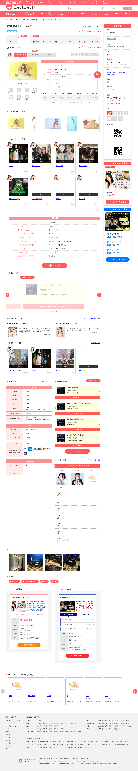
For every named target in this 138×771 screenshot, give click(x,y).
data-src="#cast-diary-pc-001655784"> (18, 159)
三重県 (56, 726)
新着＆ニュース (59, 42)
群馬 (124, 4)
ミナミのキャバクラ (83, 741)
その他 (130, 4)
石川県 (111, 723)
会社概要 (82, 758)
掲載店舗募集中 (64, 758)
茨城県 (39, 723)
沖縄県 (79, 732)
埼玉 (114, 4)
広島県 (56, 729)
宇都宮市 (25, 19)
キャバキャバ (10, 19)
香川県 (105, 729)
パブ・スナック (10, 729)
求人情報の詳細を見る (29, 645)
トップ (20, 54)
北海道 (39, 720)
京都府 (105, 726)
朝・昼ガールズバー (11, 743)
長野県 (127, 723)
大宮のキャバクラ (31, 744)
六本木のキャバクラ (124, 741)
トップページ (84, 4)
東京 (92, 4)
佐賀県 (45, 732)
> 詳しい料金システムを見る (114, 103)
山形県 (122, 720)
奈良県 (122, 726)
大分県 (61, 732)
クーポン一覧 (77, 451)
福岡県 (39, 732)
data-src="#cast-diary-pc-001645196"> (65, 192)
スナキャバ (9, 737)
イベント (70, 42)
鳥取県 (39, 729)
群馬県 (50, 723)
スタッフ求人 (94, 42)
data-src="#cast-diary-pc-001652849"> (65, 159)
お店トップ (12, 42)
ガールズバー (10, 740)
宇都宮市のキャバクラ (94, 744)
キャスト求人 (82, 42)
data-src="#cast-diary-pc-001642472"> (88, 192)
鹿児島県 (73, 732)
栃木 (102, 4)
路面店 (45, 581)
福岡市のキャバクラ (32, 747)
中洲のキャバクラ (58, 747)
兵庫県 (116, 726)
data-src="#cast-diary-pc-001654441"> (41, 159)
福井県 (116, 723)
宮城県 (111, 720)
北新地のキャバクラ (58, 741)
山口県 (61, 729)
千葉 (97, 4)
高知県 (116, 729)
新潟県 (100, 723)
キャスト (23, 42)
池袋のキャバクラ (71, 741)
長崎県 (50, 732)
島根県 (45, 729)
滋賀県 (100, 726)
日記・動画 (35, 42)
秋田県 (116, 720)
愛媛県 (111, 729)
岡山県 (50, 729)
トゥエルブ (15, 581)
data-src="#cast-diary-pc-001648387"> (18, 192)
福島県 (127, 720)
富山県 (105, 723)
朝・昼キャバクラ (11, 726)
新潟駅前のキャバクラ (121, 744)
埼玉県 (56, 723)
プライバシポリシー (52, 758)
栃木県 (18, 19)
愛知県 (50, 726)
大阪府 (111, 726)
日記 (34, 54)
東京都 (67, 723)
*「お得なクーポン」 (112, 101)
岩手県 (105, 720)
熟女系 (8, 732)
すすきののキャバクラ (97, 741)
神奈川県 (73, 723)
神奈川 (108, 4)
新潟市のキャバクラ (44, 744)
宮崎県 (67, 732)
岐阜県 (39, 726)
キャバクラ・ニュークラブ (13, 720)
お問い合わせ (90, 758)
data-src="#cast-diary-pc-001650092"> (88, 159)
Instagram (109, 113)
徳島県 (100, 729)
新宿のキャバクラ (31, 741)
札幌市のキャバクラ (111, 741)
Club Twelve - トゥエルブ (50, 19)
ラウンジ (8, 734)
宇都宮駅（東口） (36, 19)
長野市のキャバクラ (83, 747)
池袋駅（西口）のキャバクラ (78, 744)
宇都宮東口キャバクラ (30, 581)
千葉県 (61, 723)
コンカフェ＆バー (11, 748)
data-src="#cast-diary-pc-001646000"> (41, 192)
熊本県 (56, 732)
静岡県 (45, 726)
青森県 (100, 720)
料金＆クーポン (47, 42)
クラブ (8, 723)
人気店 (55, 581)
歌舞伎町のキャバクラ (44, 741)
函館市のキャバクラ (45, 747)
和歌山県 (128, 726)
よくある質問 (74, 758)
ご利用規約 (42, 758)
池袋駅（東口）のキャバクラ (59, 744)
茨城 (119, 4)
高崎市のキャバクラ (108, 744)
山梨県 (122, 723)
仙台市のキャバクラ (70, 747)
